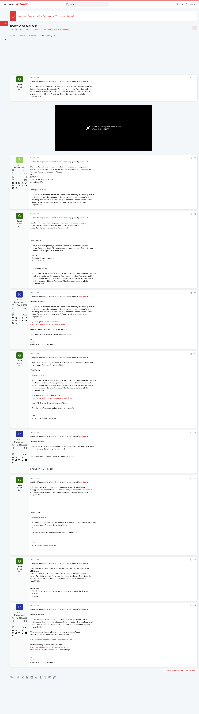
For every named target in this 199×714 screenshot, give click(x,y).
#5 (152, 354)
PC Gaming (166, 268)
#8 (152, 560)
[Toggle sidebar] (193, 28)
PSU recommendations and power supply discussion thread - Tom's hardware (178, 276)
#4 (152, 293)
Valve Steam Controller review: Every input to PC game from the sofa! (65, 16)
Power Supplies (168, 286)
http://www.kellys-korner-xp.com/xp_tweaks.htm (70, 324)
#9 (152, 605)
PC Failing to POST (174, 323)
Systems (165, 253)
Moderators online (167, 385)
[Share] (149, 77)
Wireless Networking (81, 30)
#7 (152, 478)
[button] (5, 4)
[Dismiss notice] (193, 14)
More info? (102, 81)
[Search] (70, 4)
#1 (152, 78)
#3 (152, 214)
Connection (66, 30)
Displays (165, 353)
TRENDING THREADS (166, 153)
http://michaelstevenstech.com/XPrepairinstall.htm (70, 639)
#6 (152, 432)
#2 (152, 158)
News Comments (168, 176)
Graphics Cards (168, 341)
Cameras (56, 30)
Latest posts (164, 293)
